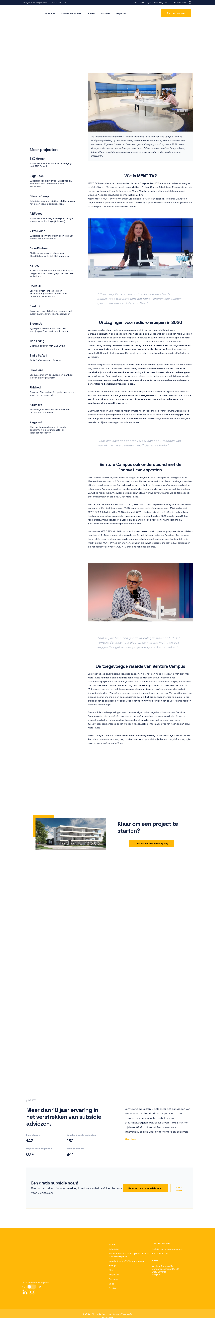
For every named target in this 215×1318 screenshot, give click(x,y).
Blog (111, 1270)
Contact (113, 1288)
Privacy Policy (107, 1313)
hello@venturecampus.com (167, 1248)
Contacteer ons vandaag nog (151, 843)
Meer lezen (131, 1138)
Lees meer (179, 1189)
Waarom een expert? (71, 12)
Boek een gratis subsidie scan (145, 1187)
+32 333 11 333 (160, 1253)
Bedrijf (91, 12)
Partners (105, 12)
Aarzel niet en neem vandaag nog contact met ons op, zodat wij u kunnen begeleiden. (134, 739)
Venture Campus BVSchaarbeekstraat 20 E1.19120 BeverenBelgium (165, 1270)
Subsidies (114, 1248)
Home (112, 1244)
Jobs (111, 1283)
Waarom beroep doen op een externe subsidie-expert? (129, 1255)
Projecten (121, 12)
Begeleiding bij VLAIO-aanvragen (126, 1260)
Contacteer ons (176, 11)
